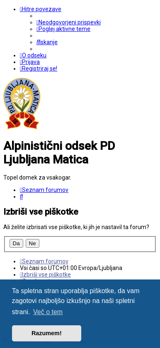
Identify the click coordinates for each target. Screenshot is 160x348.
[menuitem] (68, 22)
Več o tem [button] (48, 311)
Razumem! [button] (47, 333)
